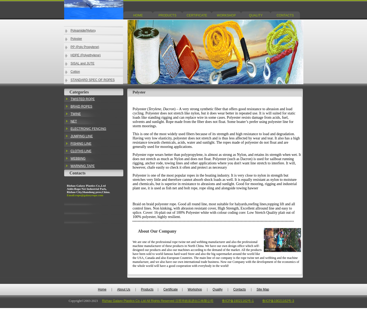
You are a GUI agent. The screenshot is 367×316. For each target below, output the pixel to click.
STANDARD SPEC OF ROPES (93, 80)
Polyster (76, 39)
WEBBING (78, 158)
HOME (138, 15)
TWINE (76, 114)
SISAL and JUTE (82, 63)
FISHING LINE (81, 144)
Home (102, 289)
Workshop (195, 289)
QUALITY (256, 15)
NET (74, 121)
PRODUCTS (167, 15)
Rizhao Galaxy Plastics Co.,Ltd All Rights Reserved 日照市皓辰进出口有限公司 (157, 301)
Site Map (262, 289)
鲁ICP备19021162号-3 (278, 301)
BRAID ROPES (81, 106)
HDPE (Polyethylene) (86, 55)
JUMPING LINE (82, 136)
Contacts (239, 289)
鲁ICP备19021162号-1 (238, 301)
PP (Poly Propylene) (85, 47)
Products (147, 289)
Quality (217, 289)
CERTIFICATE (197, 15)
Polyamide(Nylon (83, 30)
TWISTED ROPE (83, 99)
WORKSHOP (226, 15)
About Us (123, 289)
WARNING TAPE (83, 166)
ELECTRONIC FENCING (88, 129)
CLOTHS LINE (81, 151)
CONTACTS (285, 15)
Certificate (170, 289)
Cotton (75, 72)
